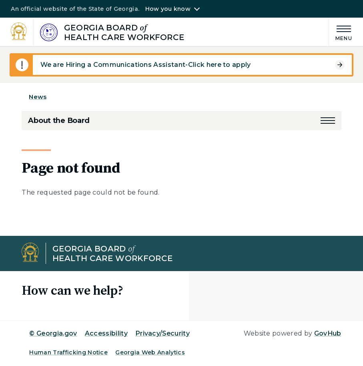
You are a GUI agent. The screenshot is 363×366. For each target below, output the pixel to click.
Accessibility (106, 333)
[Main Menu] (340, 31)
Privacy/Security (162, 333)
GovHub (327, 333)
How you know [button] (168, 9)
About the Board (59, 120)
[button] (328, 120)
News (37, 97)
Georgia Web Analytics (150, 352)
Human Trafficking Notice (68, 352)
